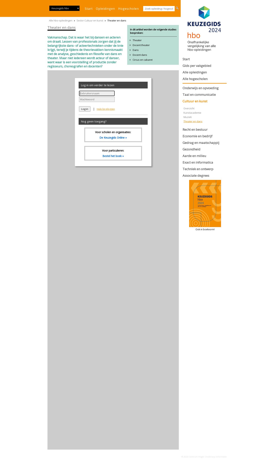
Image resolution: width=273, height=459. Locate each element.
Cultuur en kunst (195, 101)
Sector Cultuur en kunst (90, 20)
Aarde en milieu (194, 156)
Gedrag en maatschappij (201, 142)
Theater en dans (193, 121)
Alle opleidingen (195, 72)
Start (186, 59)
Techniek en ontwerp (198, 169)
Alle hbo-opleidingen (60, 20)
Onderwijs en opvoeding (201, 88)
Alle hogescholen (195, 79)
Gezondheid (191, 149)
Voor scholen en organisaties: (113, 134)
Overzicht (189, 108)
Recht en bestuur (195, 129)
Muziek (188, 117)
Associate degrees (196, 175)
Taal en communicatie (199, 94)
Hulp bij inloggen (106, 109)
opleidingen (105, 9)
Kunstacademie (192, 112)
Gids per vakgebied (197, 65)
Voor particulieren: (113, 153)
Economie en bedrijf (197, 136)
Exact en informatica (198, 162)
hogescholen (128, 9)
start (89, 9)
